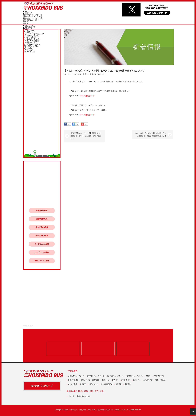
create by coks (28, 326)
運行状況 (128, 384)
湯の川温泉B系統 (42, 236)
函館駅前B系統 (41, 219)
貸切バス (115, 380)
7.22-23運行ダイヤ (87, 115)
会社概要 (83, 384)
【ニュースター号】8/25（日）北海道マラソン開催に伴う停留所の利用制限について (150, 134)
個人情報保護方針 (107, 384)
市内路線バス (29, 27)
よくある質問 (72, 384)
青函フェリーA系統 (42, 261)
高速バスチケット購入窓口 (90, 380)
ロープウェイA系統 (42, 244)
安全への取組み (160, 380)
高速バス (27, 13)
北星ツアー (136, 380)
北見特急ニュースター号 (32, 20)
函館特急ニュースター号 (32, 15)
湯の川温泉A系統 (42, 227)
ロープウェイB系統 (42, 252)
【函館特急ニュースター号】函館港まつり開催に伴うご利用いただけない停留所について (85, 136)
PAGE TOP (193, 411)
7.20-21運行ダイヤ (87, 96)
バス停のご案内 (158, 376)
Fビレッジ (28, 25)
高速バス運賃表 (73, 380)
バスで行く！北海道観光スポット (79, 396)
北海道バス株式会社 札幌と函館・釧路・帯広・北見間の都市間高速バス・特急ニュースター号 (96, 410)
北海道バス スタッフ (95, 74)
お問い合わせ (93, 384)
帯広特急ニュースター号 (32, 16)
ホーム (26, 11)
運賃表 (25, 23)
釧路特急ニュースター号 (32, 18)
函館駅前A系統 (41, 210)
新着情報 (119, 384)
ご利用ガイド (147, 380)
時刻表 (25, 22)
